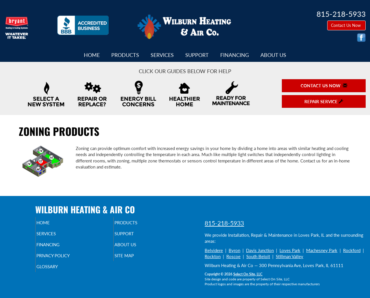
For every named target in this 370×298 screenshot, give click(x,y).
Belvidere (214, 250)
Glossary (57, 272)
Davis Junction (260, 250)
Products (125, 55)
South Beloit (258, 256)
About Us (273, 55)
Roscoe (233, 256)
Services (162, 55)
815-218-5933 (224, 223)
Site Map (134, 259)
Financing (234, 55)
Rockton (213, 256)
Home (92, 55)
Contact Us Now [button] (346, 25)
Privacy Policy (64, 259)
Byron (234, 250)
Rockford (351, 250)
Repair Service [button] (323, 101)
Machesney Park (321, 250)
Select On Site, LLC (247, 274)
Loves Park (290, 250)
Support (197, 55)
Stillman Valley (289, 256)
